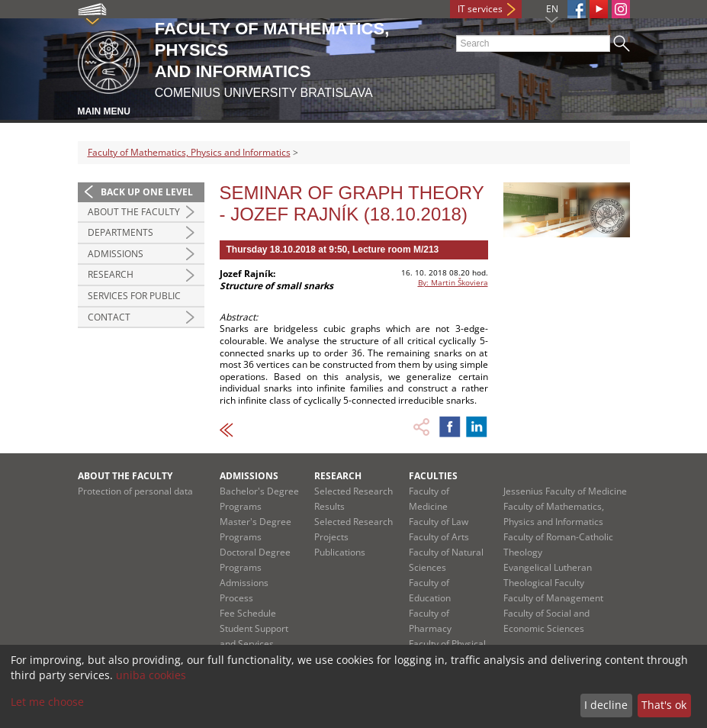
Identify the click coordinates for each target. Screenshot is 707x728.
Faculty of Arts (439, 536)
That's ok (663, 704)
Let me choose (47, 701)
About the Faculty (134, 211)
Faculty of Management (553, 597)
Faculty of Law (438, 521)
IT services (480, 8)
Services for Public (134, 295)
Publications (339, 552)
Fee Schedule (248, 613)
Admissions (115, 253)
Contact (109, 317)
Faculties (433, 475)
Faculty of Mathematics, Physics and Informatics (189, 152)
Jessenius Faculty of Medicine (565, 491)
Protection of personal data (135, 491)
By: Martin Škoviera (453, 282)
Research (110, 274)
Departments (120, 232)
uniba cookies (151, 675)
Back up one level (147, 191)
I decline (606, 704)
